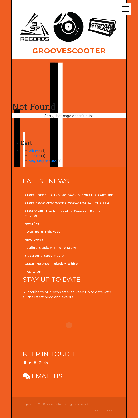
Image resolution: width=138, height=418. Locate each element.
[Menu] (125, 9)
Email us (42, 376)
